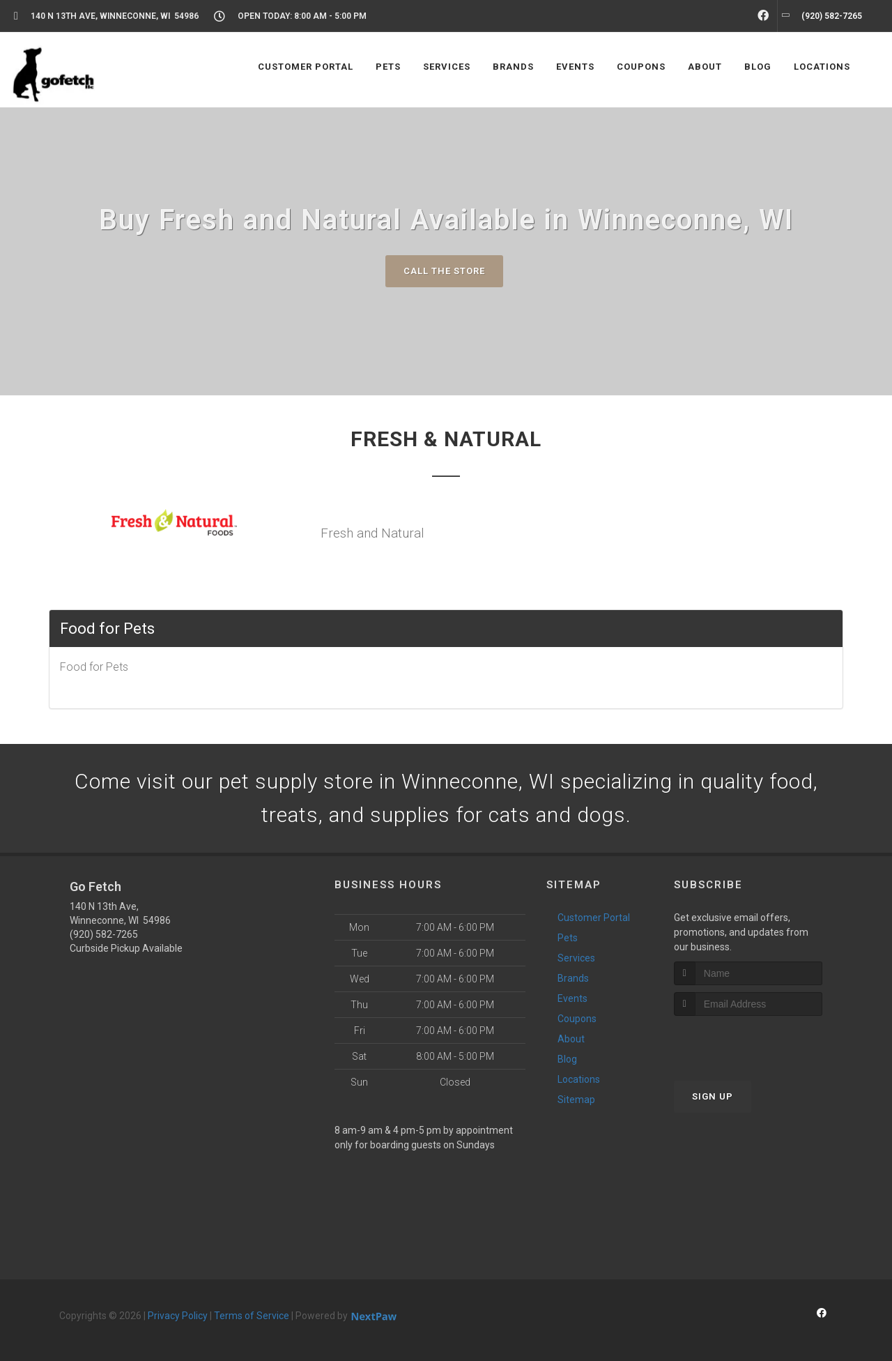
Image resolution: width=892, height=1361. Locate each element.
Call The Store (444, 271)
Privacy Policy (178, 1315)
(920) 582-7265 (104, 934)
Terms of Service (251, 1315)
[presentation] (748, 1042)
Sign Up (712, 1096)
